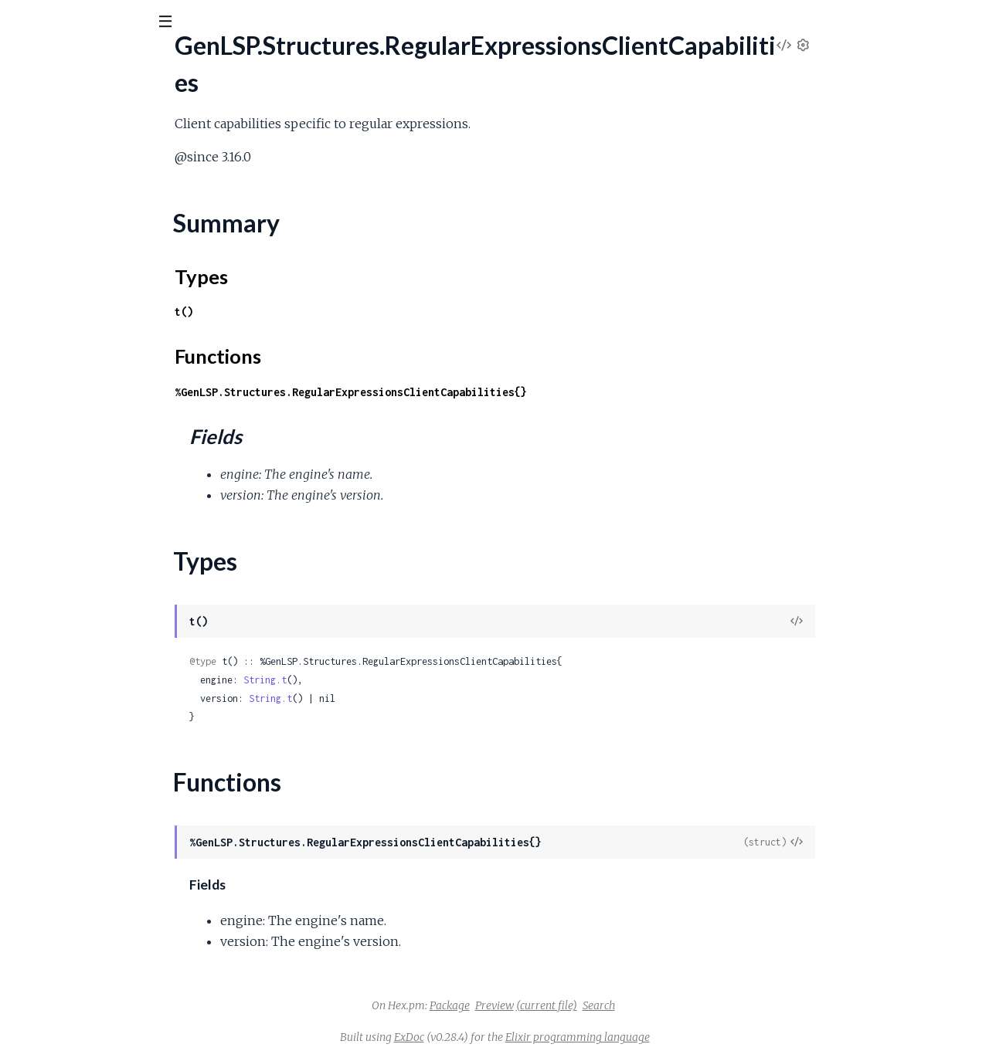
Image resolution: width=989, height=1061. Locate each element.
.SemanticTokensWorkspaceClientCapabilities (133, 866)
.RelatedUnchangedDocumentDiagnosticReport (138, 283)
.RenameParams (55, 429)
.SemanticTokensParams (76, 783)
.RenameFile (44, 345)
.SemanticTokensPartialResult (90, 804)
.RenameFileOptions (66, 366)
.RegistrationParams (64, 151)
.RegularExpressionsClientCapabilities (110, 171)
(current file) (662, 1005)
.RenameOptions (56, 408)
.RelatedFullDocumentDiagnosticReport (118, 262)
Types (41, 216)
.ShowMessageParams (71, 992)
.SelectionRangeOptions (75, 554)
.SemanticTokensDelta (71, 658)
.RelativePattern (55, 304)
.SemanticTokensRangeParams (92, 825)
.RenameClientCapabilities (81, 324)
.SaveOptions (47, 491)
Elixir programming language (693, 1037)
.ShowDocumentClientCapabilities (102, 929)
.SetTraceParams (57, 908)
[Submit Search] (23, 23)
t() (300, 311)
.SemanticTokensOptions (77, 762)
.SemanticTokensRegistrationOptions (109, 846)
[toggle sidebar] (209, 24)
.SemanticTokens (56, 616)
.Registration (44, 130)
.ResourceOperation (66, 470)
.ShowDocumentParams (76, 950)
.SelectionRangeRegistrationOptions (107, 595)
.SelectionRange (54, 512)
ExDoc (525, 1037)
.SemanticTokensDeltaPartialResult (105, 700)
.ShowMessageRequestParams (94, 1033)
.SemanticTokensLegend (76, 741)
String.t (381, 680)
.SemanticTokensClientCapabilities (102, 637)
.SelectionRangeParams (74, 575)
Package (565, 1005)
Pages (33, 107)
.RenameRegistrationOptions (88, 449)
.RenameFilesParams (67, 387)
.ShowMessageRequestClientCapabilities (120, 1012)
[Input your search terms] (116, 22)
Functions (51, 235)
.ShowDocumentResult (73, 971)
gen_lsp (43, 61)
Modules (93, 107)
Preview (610, 1005)
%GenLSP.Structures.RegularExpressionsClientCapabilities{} (467, 391)
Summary (50, 198)
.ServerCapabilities (61, 887)
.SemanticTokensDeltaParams (91, 679)
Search (714, 1005)
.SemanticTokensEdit (67, 721)
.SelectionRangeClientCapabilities (100, 533)
